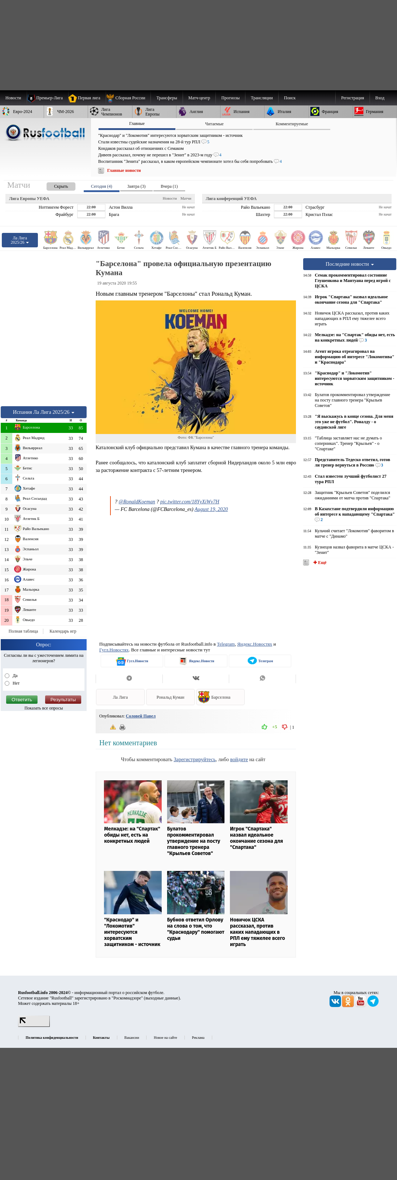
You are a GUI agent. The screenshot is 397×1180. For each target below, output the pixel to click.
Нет (15, 683)
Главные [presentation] (137, 123)
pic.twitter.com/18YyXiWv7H (189, 501)
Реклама (198, 1038)
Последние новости (350, 264)
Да (15, 675)
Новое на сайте (165, 1038)
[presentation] (53, 185)
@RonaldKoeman (137, 501)
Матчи (185, 198)
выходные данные (162, 998)
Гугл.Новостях (114, 649)
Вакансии (132, 1038)
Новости (170, 198)
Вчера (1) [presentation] (169, 186)
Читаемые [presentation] (214, 123)
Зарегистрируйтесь (194, 759)
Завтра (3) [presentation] (136, 186)
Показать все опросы (44, 708)
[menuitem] (128, 97)
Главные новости (124, 170)
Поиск (290, 97)
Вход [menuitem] (379, 97)
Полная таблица (23, 631)
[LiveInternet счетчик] (34, 1025)
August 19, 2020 (211, 509)
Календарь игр (62, 631)
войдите (239, 759)
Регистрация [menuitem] (352, 97)
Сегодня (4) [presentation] (101, 186)
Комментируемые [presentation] (292, 123)
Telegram (226, 644)
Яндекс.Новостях (254, 644)
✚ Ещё (319, 562)
